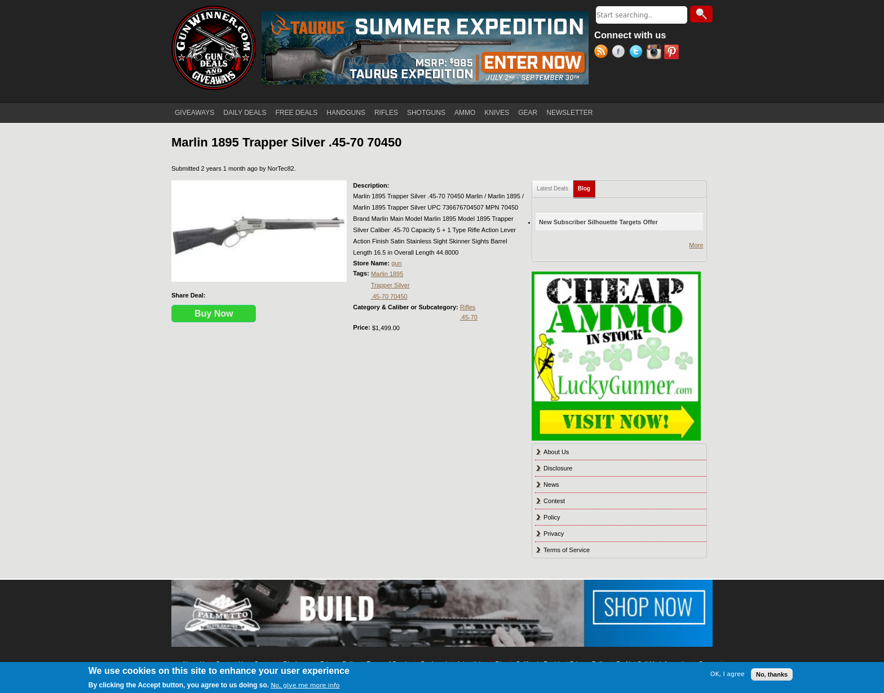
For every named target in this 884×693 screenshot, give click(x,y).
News (551, 484)
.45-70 (469, 317)
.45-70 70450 (389, 296)
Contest (554, 500)
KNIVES (496, 113)
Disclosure (557, 468)
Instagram (655, 53)
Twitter (638, 53)
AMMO (464, 113)
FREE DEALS (297, 113)
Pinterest (673, 53)
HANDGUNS (345, 113)
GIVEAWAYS (194, 113)
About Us (556, 451)
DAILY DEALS (244, 113)
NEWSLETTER (569, 113)
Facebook (620, 53)
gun (396, 263)
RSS (603, 53)
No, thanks (772, 674)
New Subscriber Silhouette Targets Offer (598, 222)
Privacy (553, 533)
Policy (551, 517)
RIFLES (386, 113)
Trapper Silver (390, 285)
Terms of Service (566, 550)
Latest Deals (552, 188)
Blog (586, 186)
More (696, 245)
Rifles (468, 307)
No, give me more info (305, 685)
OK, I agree (727, 674)
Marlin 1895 (387, 273)
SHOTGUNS (426, 113)
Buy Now (214, 313)
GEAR (527, 113)
